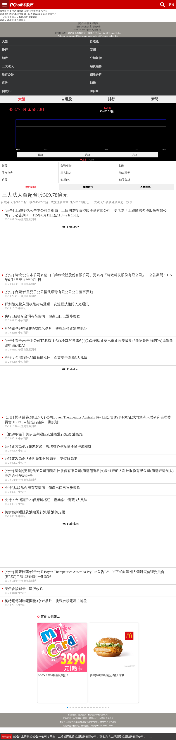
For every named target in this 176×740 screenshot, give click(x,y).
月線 (134, 154)
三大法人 (8, 66)
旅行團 (8, 14)
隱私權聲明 (92, 23)
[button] (67, 707)
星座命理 (42, 14)
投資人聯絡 (92, 29)
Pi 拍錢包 (28, 11)
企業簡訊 (32, 17)
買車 (2, 14)
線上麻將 (28, 14)
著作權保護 (60, 33)
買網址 (3, 20)
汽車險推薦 (17, 14)
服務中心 (42, 11)
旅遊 (35, 11)
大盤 (5, 41)
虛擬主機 (11, 20)
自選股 (66, 99)
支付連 (12, 11)
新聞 (154, 99)
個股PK (7, 91)
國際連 (20, 11)
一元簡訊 (4, 17)
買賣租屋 (4, 11)
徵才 (101, 29)
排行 (5, 49)
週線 (87, 154)
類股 (5, 58)
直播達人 (13, 17)
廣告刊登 (82, 23)
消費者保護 (81, 26)
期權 (122, 165)
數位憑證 (23, 17)
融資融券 (124, 172)
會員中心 (52, 14)
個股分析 (124, 179)
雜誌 (35, 14)
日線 (40, 154)
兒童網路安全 (94, 26)
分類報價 (66, 165)
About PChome (80, 29)
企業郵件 (21, 20)
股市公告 (8, 74)
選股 (5, 82)
